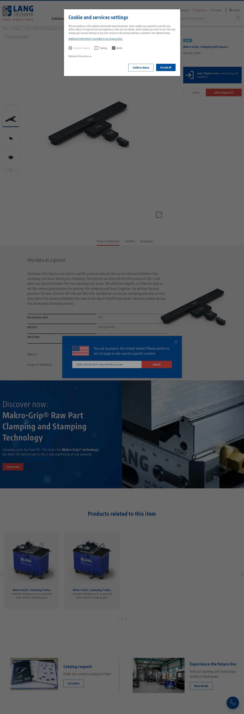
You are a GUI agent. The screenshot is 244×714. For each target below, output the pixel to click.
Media (117, 48)
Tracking (101, 48)
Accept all (165, 67)
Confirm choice (141, 67)
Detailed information (79, 56)
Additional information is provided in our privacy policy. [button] (96, 38)
